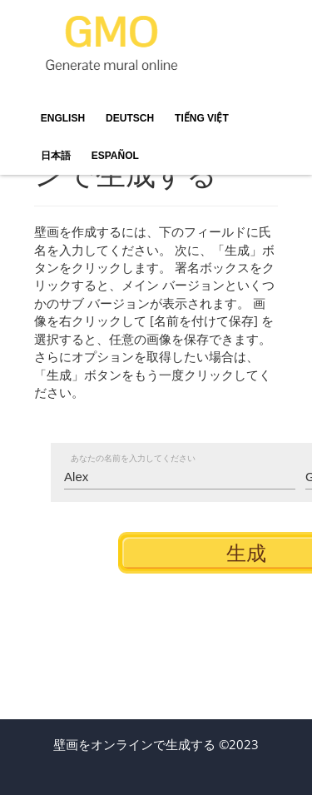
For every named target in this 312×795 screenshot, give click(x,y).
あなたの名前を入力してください (133, 458)
